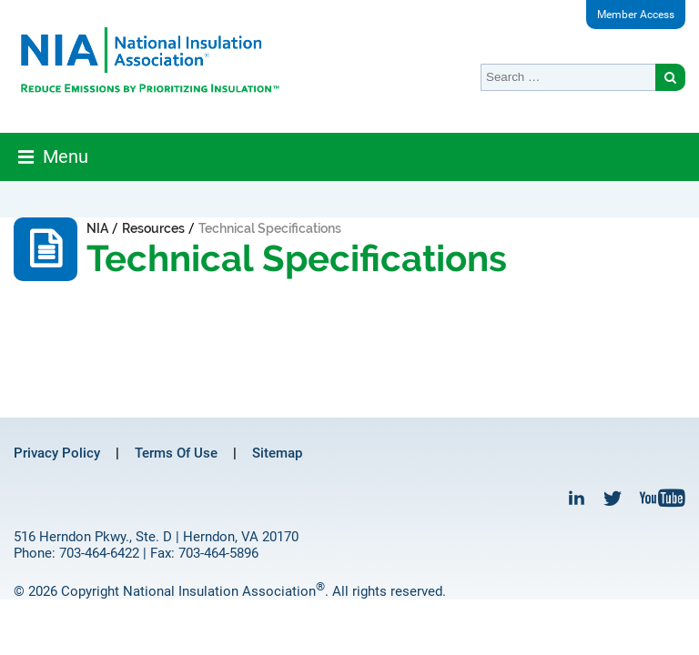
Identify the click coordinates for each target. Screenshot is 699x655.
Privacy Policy (57, 453)
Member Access (635, 14)
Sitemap (277, 453)
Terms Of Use (176, 453)
